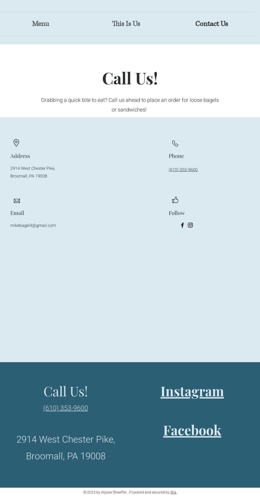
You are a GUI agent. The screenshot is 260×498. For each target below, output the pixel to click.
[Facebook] (182, 225)
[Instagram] (190, 225)
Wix (173, 492)
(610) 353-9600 (183, 170)
